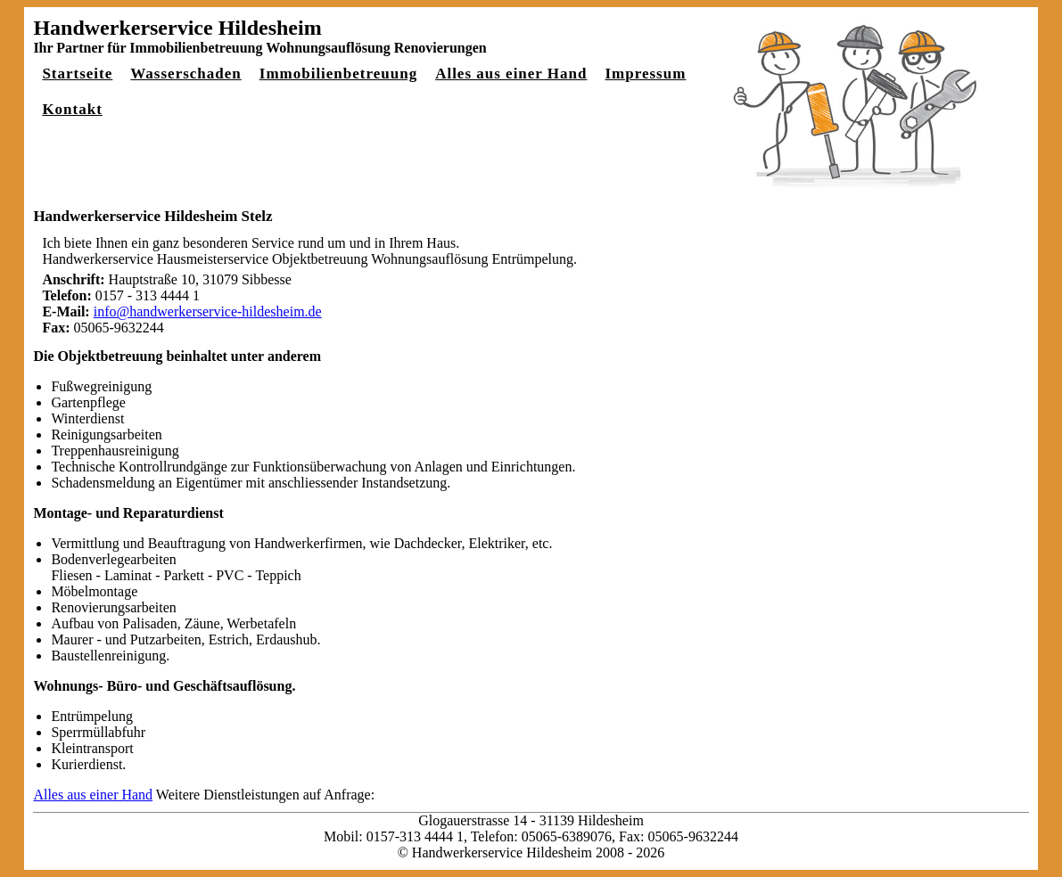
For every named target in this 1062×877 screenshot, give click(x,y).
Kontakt (72, 109)
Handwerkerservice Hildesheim (177, 27)
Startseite (77, 73)
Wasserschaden (185, 73)
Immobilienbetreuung (338, 73)
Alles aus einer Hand (511, 73)
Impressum (645, 73)
